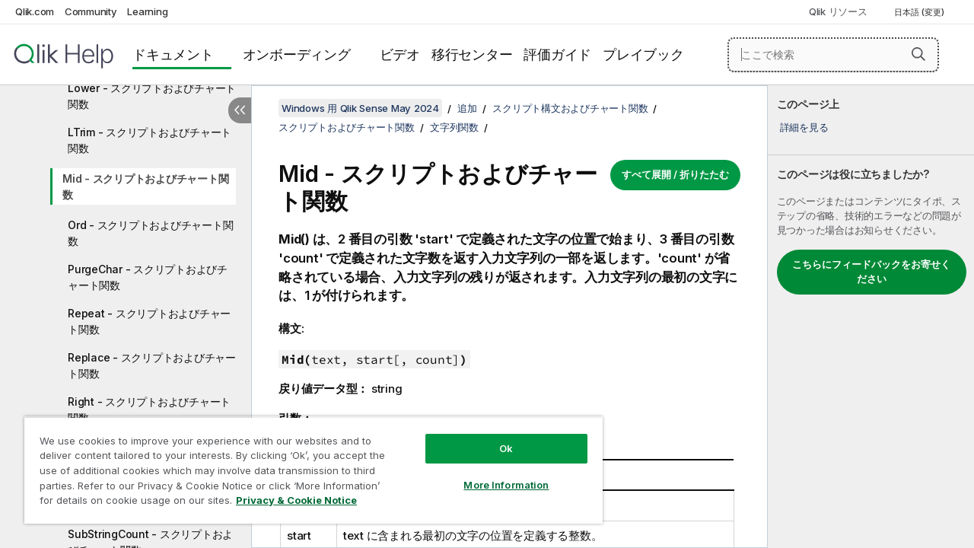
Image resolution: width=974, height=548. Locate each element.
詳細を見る (804, 127)
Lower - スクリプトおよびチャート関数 (152, 95)
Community (91, 11)
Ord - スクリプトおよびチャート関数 (150, 232)
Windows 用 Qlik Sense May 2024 (360, 108)
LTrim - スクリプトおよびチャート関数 (149, 140)
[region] (306, 464)
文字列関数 (454, 127)
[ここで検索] (833, 55)
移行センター (472, 54)
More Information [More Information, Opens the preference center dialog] (494, 473)
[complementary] (871, 316)
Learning (147, 11)
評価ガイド (557, 54)
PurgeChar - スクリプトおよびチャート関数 (148, 277)
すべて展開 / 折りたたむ (675, 174)
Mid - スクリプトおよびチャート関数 (145, 186)
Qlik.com (34, 11)
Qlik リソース (838, 11)
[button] (918, 54)
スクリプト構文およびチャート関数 (570, 108)
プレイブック (643, 54)
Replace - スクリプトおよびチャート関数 (152, 365)
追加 (467, 108)
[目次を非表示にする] (239, 110)
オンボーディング (297, 54)
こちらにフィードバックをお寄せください (871, 271)
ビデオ (400, 54)
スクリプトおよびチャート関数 (347, 127)
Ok (494, 437)
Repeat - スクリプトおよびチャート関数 (149, 321)
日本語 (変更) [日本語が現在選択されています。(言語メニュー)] (920, 12)
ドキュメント (173, 54)
